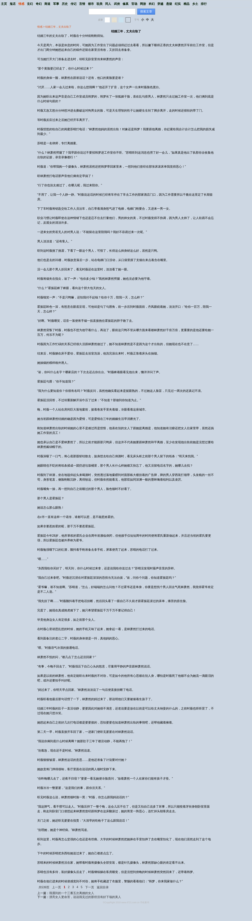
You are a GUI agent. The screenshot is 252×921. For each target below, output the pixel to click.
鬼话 (13, 3)
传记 (74, 3)
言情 (82, 3)
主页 (4, 3)
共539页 (44, 887)
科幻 (152, 3)
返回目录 (103, 887)
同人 (108, 3)
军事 (56, 3)
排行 (204, 3)
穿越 (160, 3)
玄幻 (30, 3)
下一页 (89, 887)
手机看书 (144, 902)
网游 (143, 3)
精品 (187, 3)
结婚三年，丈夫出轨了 (58, 26)
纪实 (178, 3)
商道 (47, 3)
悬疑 (169, 3)
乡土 (195, 3)
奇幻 (39, 3)
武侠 (117, 3)
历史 (65, 3)
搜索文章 (146, 11)
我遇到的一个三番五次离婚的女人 (71, 893)
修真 (126, 3)
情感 (21, 3)
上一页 (56, 887)
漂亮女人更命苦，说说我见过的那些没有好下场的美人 (85, 897)
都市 (91, 3)
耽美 (100, 3)
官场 (134, 3)
